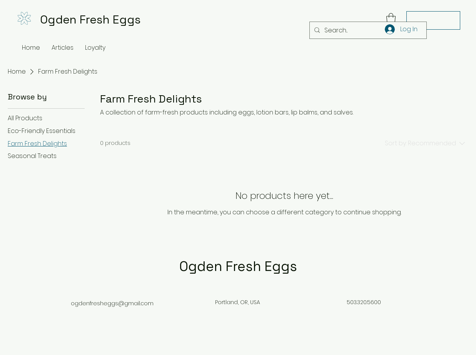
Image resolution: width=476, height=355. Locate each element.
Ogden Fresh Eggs (90, 19)
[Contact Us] (433, 20)
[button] (391, 18)
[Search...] (367, 30)
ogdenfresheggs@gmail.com (112, 303)
